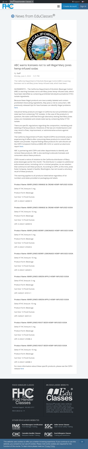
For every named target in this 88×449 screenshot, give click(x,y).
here (16, 107)
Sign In (83, 6)
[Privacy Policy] (50, 446)
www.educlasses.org (66, 412)
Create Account (70, 6)
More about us (18, 411)
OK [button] (82, 442)
